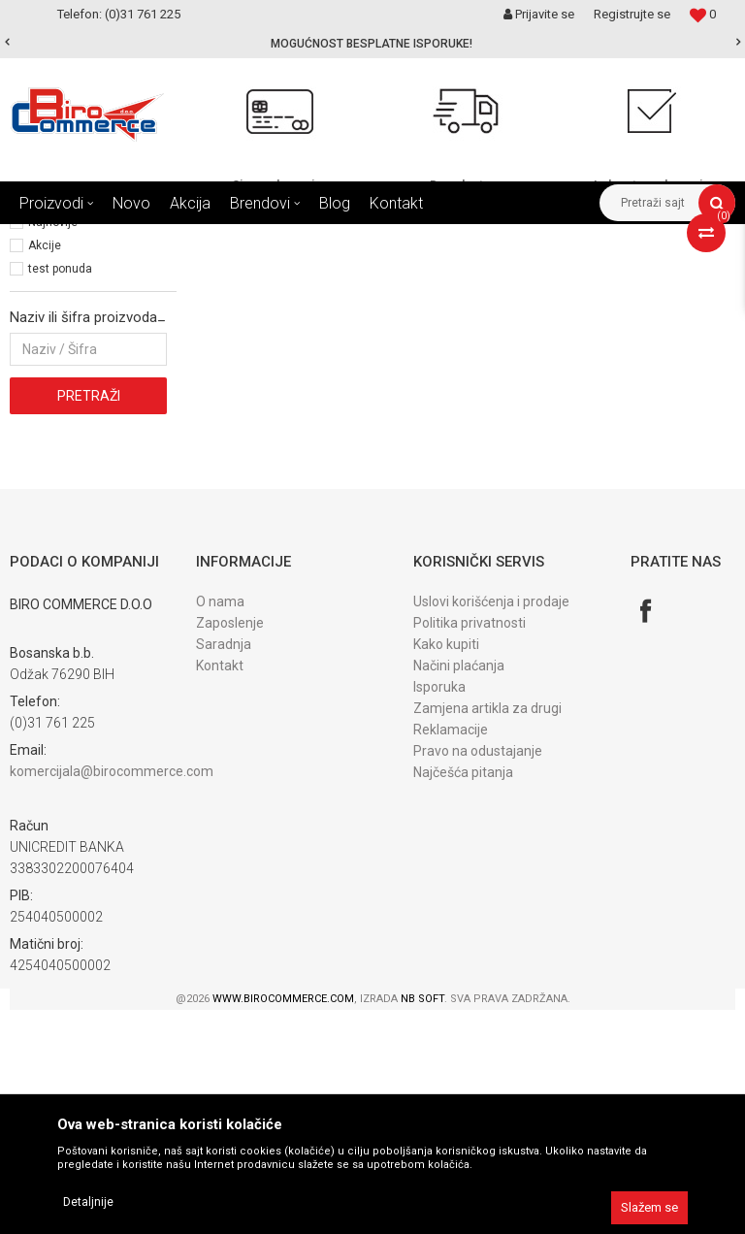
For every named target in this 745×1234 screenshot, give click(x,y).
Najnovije (53, 446)
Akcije (44, 469)
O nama (220, 825)
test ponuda (60, 493)
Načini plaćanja (458, 889)
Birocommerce (50, 238)
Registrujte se (632, 14)
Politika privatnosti (469, 847)
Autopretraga (386, 274)
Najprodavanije (68, 423)
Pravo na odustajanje (477, 975)
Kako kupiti (446, 868)
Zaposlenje (230, 847)
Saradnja (223, 868)
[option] (372, 43)
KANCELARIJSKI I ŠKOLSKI (247, 238)
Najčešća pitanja (463, 996)
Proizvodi (134, 238)
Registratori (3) (56, 321)
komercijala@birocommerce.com (111, 995)
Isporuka (439, 911)
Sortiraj (469, 274)
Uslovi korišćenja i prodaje (491, 825)
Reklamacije (450, 953)
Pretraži (88, 620)
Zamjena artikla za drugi (487, 932)
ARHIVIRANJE (372, 238)
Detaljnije (88, 1202)
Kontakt (219, 889)
